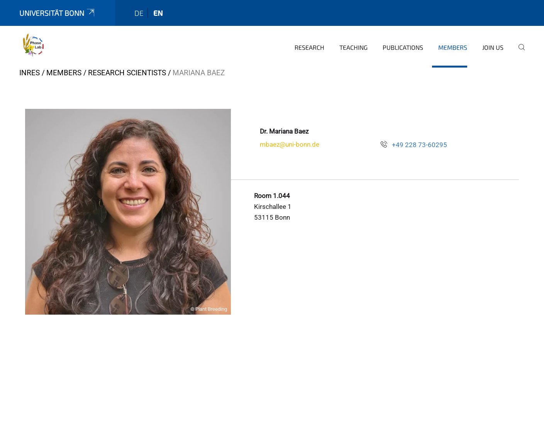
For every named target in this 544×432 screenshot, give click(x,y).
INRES (29, 72)
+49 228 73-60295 (419, 145)
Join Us (492, 47)
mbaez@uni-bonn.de (289, 144)
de (139, 12)
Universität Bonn (57, 12)
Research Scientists (127, 72)
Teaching (353, 47)
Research (309, 47)
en (158, 12)
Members (452, 47)
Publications (403, 47)
